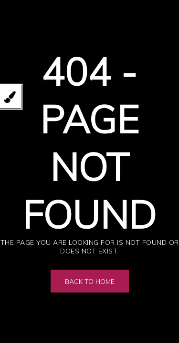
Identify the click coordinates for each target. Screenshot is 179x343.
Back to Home (90, 281)
